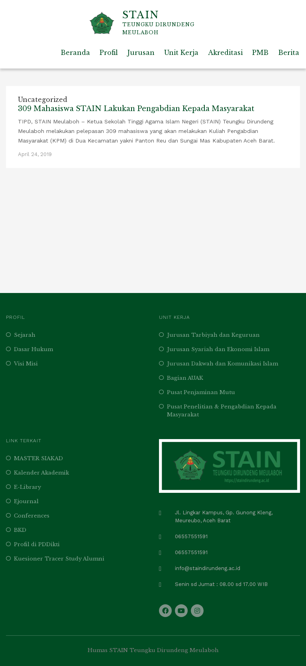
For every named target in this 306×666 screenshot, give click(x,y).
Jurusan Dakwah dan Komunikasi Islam (222, 363)
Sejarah (24, 335)
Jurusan (141, 53)
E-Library (27, 487)
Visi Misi (26, 363)
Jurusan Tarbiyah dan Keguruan (213, 335)
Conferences (31, 515)
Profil (109, 53)
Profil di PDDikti (37, 544)
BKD (20, 530)
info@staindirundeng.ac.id (207, 568)
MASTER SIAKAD (38, 458)
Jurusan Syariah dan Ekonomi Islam (218, 349)
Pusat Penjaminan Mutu (201, 392)
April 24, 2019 (35, 154)
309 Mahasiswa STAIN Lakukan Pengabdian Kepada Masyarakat (136, 108)
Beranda (75, 53)
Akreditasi (225, 53)
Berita (288, 53)
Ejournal (26, 501)
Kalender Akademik (41, 472)
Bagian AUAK (185, 378)
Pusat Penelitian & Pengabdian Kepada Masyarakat (222, 410)
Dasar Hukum (33, 349)
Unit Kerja (181, 53)
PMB (260, 53)
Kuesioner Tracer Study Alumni (59, 558)
